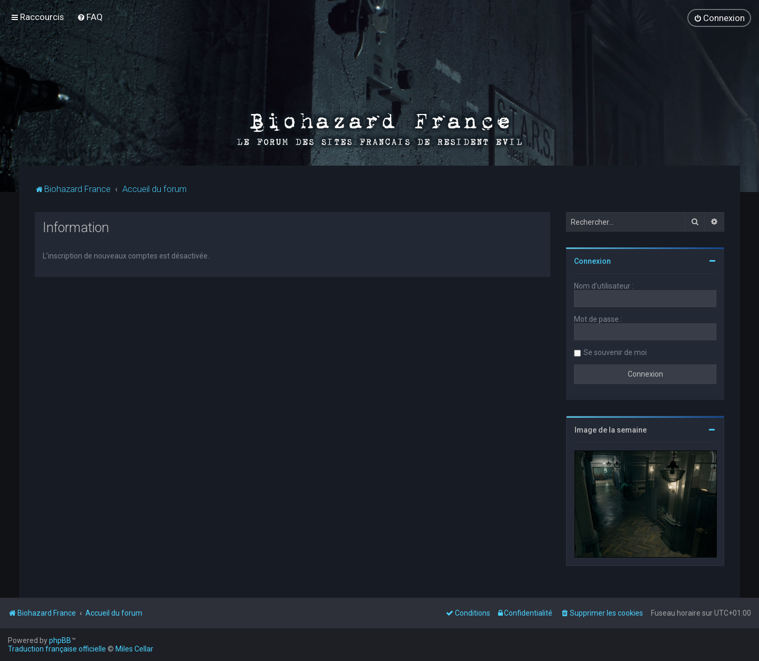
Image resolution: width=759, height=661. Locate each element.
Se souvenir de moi (615, 351)
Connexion (592, 260)
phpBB (60, 640)
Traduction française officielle (57, 649)
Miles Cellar (134, 649)
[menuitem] (89, 17)
